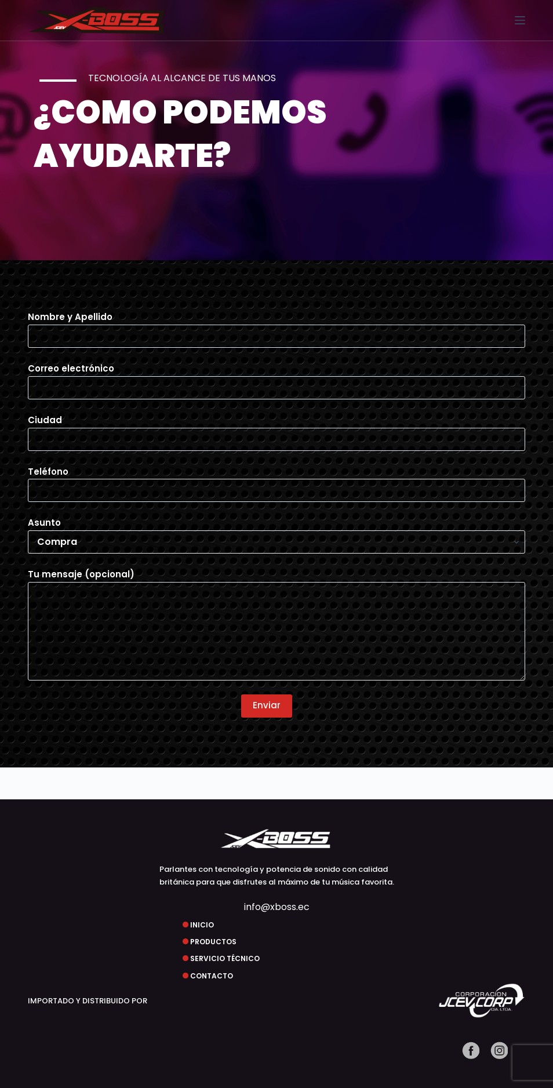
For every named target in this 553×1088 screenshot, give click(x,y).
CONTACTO (211, 976)
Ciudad (277, 429)
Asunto (277, 532)
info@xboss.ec (277, 907)
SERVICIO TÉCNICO (225, 958)
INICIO (202, 925)
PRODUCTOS (213, 942)
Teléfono (277, 481)
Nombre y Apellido (277, 326)
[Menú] (520, 20)
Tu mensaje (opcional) (277, 624)
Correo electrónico (277, 378)
